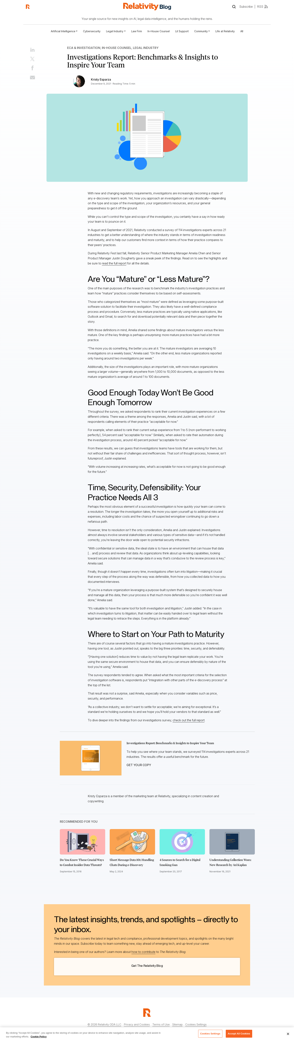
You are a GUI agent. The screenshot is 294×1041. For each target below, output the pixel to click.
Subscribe (246, 6)
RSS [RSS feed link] (262, 6)
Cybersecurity (91, 31)
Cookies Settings (196, 1024)
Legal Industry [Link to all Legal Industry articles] (146, 48)
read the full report (114, 263)
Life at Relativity (225, 31)
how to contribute (143, 952)
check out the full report (189, 720)
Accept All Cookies (239, 1033)
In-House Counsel (159, 31)
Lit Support (182, 31)
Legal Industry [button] (114, 31)
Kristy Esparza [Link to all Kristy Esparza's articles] (101, 79)
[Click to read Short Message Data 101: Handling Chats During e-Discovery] (132, 842)
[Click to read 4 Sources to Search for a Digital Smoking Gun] (182, 842)
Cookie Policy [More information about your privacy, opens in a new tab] (38, 1036)
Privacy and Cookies (137, 1024)
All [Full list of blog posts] (241, 31)
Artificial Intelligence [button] (63, 31)
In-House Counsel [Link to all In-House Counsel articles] (116, 48)
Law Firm (136, 31)
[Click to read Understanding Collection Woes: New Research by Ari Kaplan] (232, 842)
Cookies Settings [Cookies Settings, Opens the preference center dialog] (210, 1033)
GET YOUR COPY (139, 765)
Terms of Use (161, 1024)
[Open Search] (234, 6)
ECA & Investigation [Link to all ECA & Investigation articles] (83, 48)
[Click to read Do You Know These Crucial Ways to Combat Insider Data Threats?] (82, 842)
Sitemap (177, 1024)
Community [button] (201, 31)
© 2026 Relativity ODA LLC (104, 1024)
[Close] (288, 1034)
